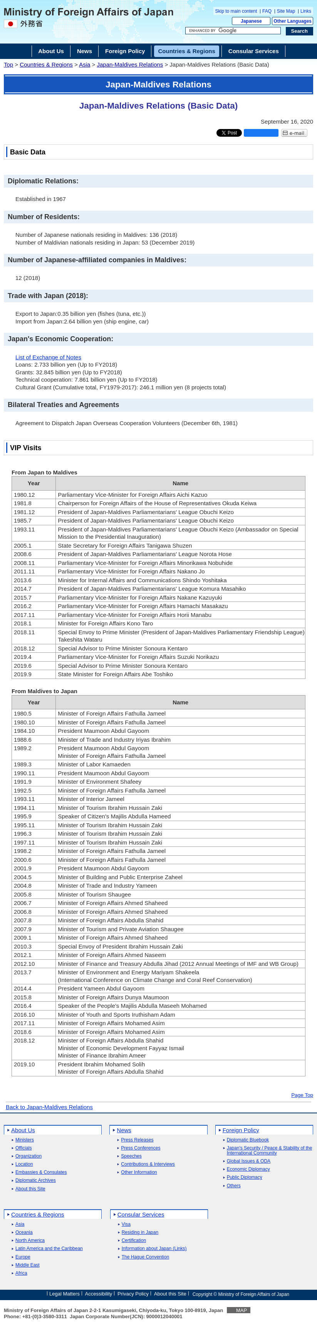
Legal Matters (64, 1294)
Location (24, 1164)
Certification (134, 1240)
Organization (28, 1156)
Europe (22, 1257)
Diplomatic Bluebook (248, 1140)
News (124, 1130)
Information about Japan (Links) (154, 1248)
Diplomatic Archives (35, 1180)
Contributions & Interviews (147, 1164)
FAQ (267, 11)
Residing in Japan (140, 1232)
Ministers (24, 1140)
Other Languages (292, 21)
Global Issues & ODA (248, 1161)
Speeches (131, 1156)
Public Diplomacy (244, 1177)
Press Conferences (140, 1148)
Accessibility (98, 1294)
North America (30, 1240)
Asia (84, 64)
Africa (21, 1273)
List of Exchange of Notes (48, 357)
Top (8, 64)
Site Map (286, 11)
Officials (23, 1148)
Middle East (27, 1265)
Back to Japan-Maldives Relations (49, 1107)
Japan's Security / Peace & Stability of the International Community (269, 1151)
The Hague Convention (145, 1257)
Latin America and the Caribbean (49, 1248)
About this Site (30, 1189)
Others (234, 1185)
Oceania (24, 1232)
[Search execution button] (300, 31)
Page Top (302, 1095)
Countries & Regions (46, 64)
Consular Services (140, 1214)
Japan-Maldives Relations (130, 64)
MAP (241, 1310)
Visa (126, 1224)
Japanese (251, 21)
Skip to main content (236, 11)
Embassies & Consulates (41, 1172)
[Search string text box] (233, 31)
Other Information (139, 1172)
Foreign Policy (241, 1130)
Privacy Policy (133, 1294)
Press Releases (137, 1140)
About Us (23, 1130)
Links (305, 11)
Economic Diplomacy (248, 1169)
